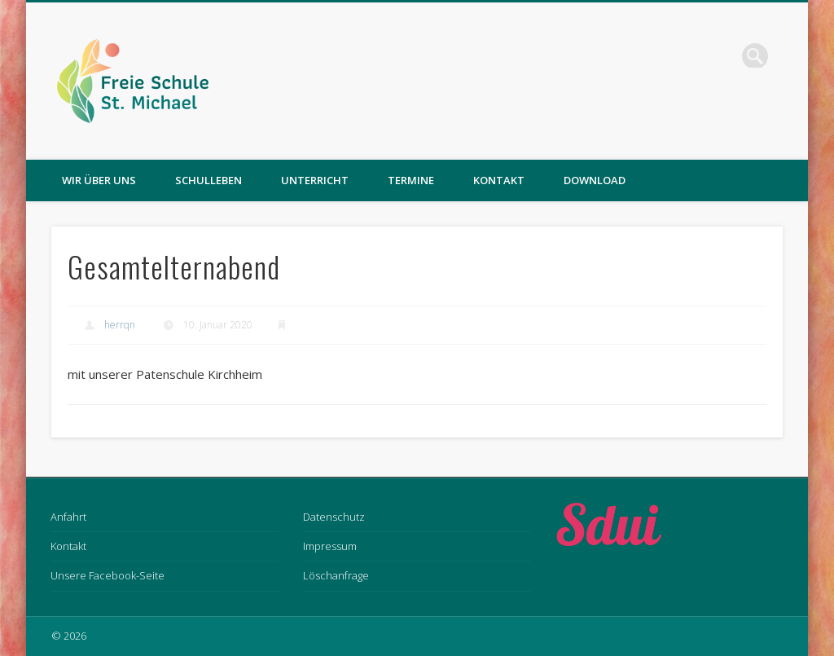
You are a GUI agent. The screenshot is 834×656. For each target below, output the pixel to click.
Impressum (330, 546)
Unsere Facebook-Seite (107, 575)
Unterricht (315, 180)
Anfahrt (68, 516)
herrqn (119, 325)
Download (595, 180)
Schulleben (208, 180)
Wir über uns (99, 180)
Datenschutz (334, 516)
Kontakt (499, 180)
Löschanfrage (336, 575)
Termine (411, 180)
